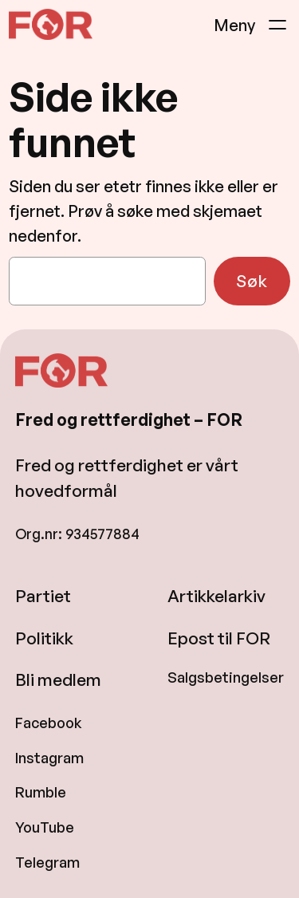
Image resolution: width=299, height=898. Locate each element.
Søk (252, 280)
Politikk (44, 638)
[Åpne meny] (252, 24)
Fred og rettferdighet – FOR (128, 419)
